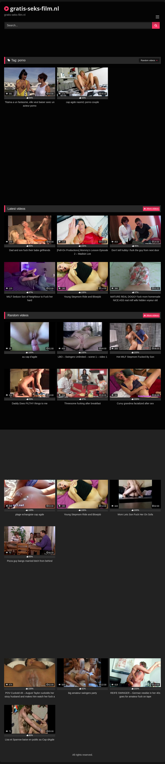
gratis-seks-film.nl (31, 8)
